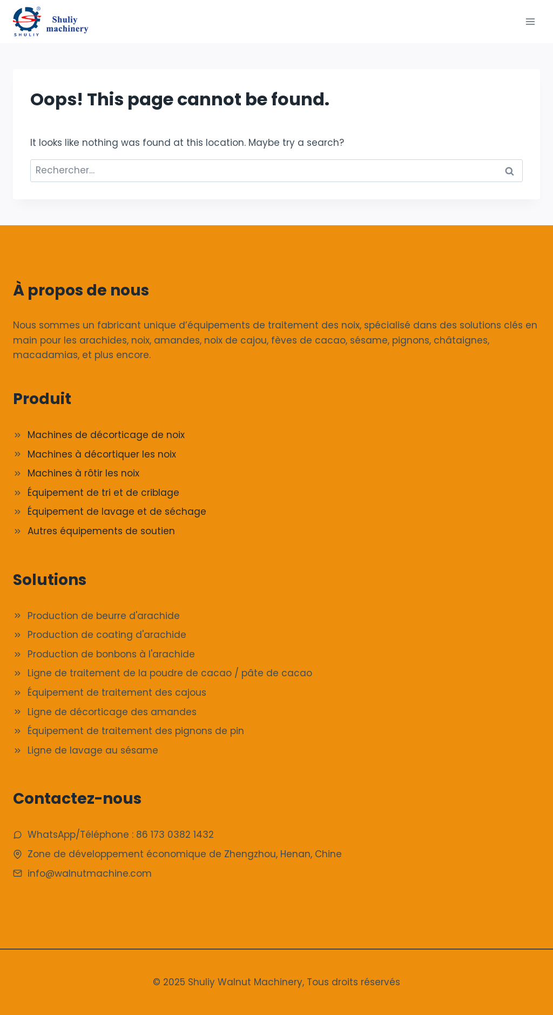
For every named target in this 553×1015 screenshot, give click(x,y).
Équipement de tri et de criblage (103, 492)
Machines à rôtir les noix (83, 473)
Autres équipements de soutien (101, 531)
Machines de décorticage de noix (106, 434)
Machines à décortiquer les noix (102, 454)
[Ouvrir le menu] (530, 21)
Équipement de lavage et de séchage (117, 511)
